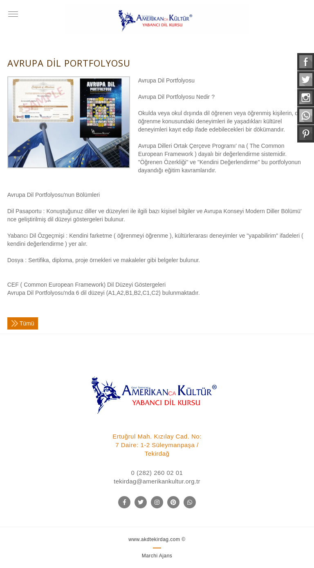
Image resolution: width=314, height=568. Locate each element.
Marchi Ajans (157, 556)
